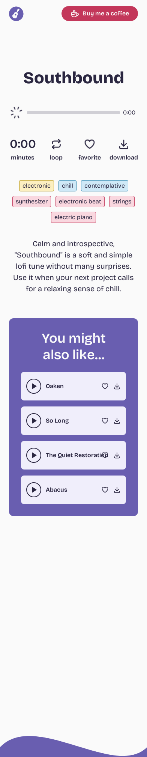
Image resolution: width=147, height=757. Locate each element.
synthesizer (32, 201)
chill (67, 185)
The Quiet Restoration (77, 455)
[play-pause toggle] (33, 386)
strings (121, 201)
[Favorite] (90, 144)
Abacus (57, 489)
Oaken (55, 386)
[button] (73, 112)
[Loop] (56, 144)
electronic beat (80, 201)
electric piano (73, 217)
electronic (36, 185)
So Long (57, 420)
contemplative (104, 185)
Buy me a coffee (99, 13)
